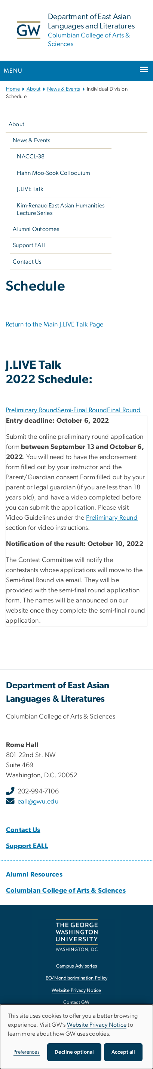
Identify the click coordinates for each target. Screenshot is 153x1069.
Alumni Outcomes (36, 229)
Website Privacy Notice (97, 1025)
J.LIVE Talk (30, 189)
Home (13, 89)
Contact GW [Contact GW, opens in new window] (76, 1002)
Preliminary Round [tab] (31, 410)
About (33, 89)
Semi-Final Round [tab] (82, 410)
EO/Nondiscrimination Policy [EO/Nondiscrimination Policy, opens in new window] (77, 978)
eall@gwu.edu (38, 801)
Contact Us (27, 262)
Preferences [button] (26, 1052)
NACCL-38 (31, 157)
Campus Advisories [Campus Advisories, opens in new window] (76, 966)
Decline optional (74, 1052)
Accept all (123, 1052)
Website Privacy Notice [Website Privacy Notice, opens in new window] (76, 990)
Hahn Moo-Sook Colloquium (53, 173)
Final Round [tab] (124, 410)
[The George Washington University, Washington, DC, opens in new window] (77, 935)
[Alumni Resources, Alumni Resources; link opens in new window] (34, 874)
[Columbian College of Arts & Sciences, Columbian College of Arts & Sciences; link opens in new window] (66, 890)
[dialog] (76, 1037)
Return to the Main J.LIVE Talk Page (55, 324)
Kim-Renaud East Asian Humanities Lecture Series (60, 209)
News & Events (63, 89)
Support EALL (30, 245)
